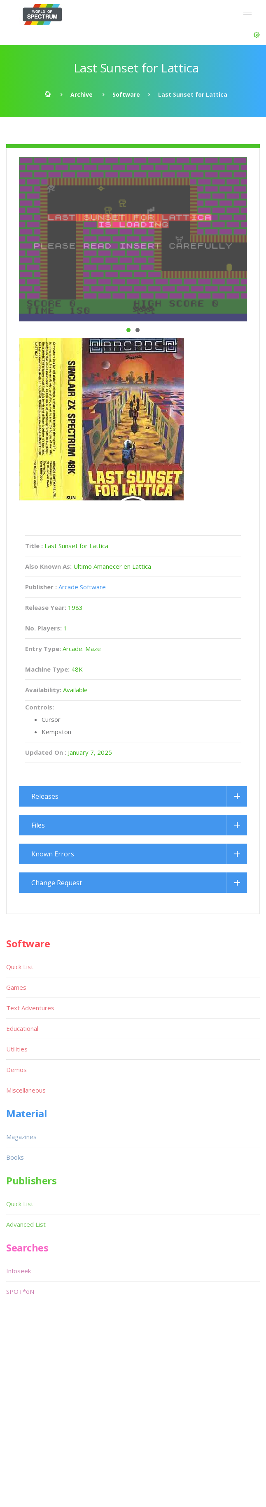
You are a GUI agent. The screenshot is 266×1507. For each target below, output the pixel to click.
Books (15, 1157)
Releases (44, 796)
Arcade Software (82, 587)
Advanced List (26, 1224)
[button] (257, 35)
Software (126, 94)
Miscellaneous (26, 1090)
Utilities (17, 1049)
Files (38, 825)
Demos (16, 1069)
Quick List (19, 967)
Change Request (56, 882)
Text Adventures (30, 1008)
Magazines (21, 1137)
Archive (81, 94)
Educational (22, 1028)
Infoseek (18, 1271)
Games (16, 987)
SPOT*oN (20, 1291)
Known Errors (52, 853)
